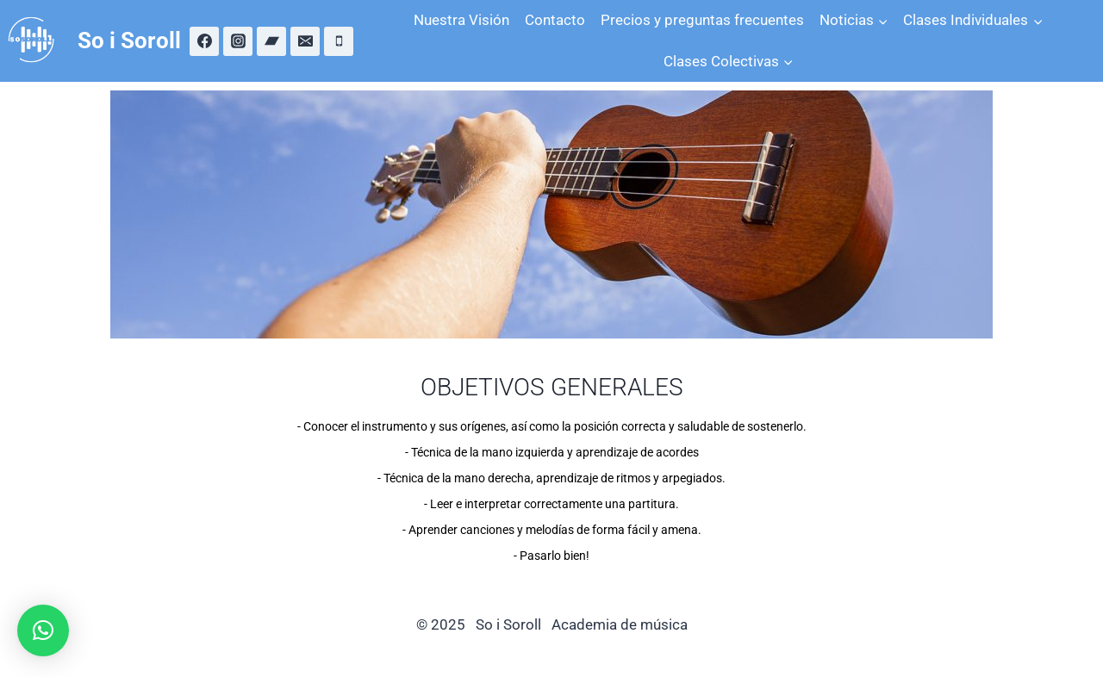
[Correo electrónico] (305, 41)
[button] (43, 630)
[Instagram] (237, 41)
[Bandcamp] (271, 41)
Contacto (555, 19)
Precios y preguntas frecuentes (702, 19)
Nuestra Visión (461, 19)
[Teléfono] (338, 41)
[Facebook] (204, 41)
